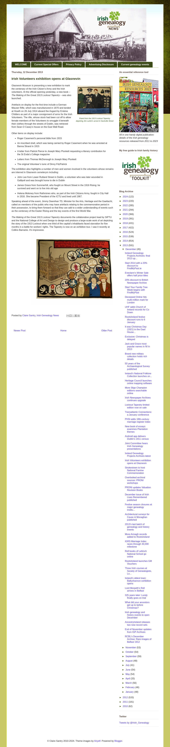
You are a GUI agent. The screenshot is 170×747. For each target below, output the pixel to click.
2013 (125, 245)
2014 (125, 241)
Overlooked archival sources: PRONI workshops (135, 480)
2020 (125, 214)
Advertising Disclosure (101, 64)
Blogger (118, 741)
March (129, 683)
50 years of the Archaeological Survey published (137, 366)
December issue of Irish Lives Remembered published (137, 497)
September (131, 656)
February (130, 687)
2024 (125, 196)
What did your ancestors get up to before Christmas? (137, 605)
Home (63, 330)
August (129, 661)
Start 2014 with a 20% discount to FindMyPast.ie (136, 266)
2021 (125, 210)
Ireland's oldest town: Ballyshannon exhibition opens (138, 581)
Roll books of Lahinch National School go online (136, 554)
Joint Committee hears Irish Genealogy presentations (136, 446)
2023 (125, 201)
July (128, 665)
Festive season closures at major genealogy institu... (138, 507)
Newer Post (20, 330)
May (128, 674)
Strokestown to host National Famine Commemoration (135, 470)
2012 (125, 697)
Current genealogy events (135, 64)
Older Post (106, 330)
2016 (125, 232)
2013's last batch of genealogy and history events (137, 527)
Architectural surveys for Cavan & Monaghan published (137, 517)
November (131, 647)
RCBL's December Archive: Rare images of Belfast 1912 (138, 639)
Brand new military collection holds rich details (136, 356)
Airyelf (97, 741)
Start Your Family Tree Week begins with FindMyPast (136, 290)
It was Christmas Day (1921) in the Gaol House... (135, 329)
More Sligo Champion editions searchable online (136, 390)
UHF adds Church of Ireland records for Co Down (137, 310)
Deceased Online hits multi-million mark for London (136, 300)
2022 (125, 205)
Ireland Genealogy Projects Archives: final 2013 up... (137, 256)
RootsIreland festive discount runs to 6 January (135, 320)
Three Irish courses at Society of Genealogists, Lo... (138, 571)
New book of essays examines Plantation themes (136, 429)
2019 (125, 218)
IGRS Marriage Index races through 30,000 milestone (137, 544)
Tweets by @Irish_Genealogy (134, 723)
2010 (125, 706)
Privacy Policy (73, 64)
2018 (125, 223)
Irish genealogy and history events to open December (137, 615)
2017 (125, 227)
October (130, 652)
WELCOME (21, 64)
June (128, 670)
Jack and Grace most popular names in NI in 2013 (137, 346)
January (130, 692)
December (131, 249)
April (128, 678)
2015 (125, 236)
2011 (125, 702)
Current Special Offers (46, 64)
